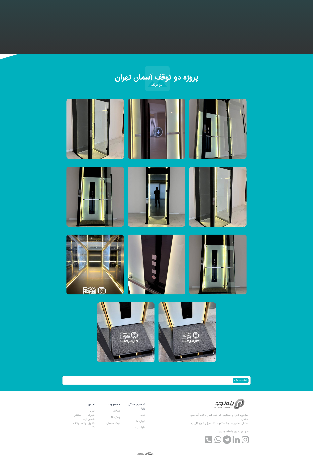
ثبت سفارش (113, 423)
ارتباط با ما (139, 427)
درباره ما (140, 421)
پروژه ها (115, 417)
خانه (142, 415)
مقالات (116, 411)
